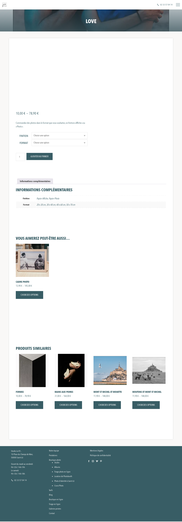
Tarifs (51, 490)
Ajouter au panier (40, 156)
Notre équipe (54, 451)
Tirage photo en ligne (62, 472)
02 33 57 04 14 (166, 4)
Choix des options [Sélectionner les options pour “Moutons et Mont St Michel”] (146, 405)
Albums (57, 467)
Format (24, 143)
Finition (23, 136)
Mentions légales (96, 451)
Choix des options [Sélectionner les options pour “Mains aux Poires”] (68, 405)
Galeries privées (55, 509)
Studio (56, 463)
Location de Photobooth (63, 476)
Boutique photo (55, 460)
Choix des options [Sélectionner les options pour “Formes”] (29, 405)
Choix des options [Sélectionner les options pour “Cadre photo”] (29, 295)
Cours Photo (58, 486)
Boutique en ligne (56, 499)
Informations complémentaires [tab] (35, 181)
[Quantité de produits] (20, 157)
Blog (50, 495)
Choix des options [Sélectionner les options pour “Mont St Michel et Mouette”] (107, 405)
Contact (52, 513)
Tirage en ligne (54, 504)
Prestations (53, 455)
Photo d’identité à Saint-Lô (64, 481)
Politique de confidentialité (100, 455)
